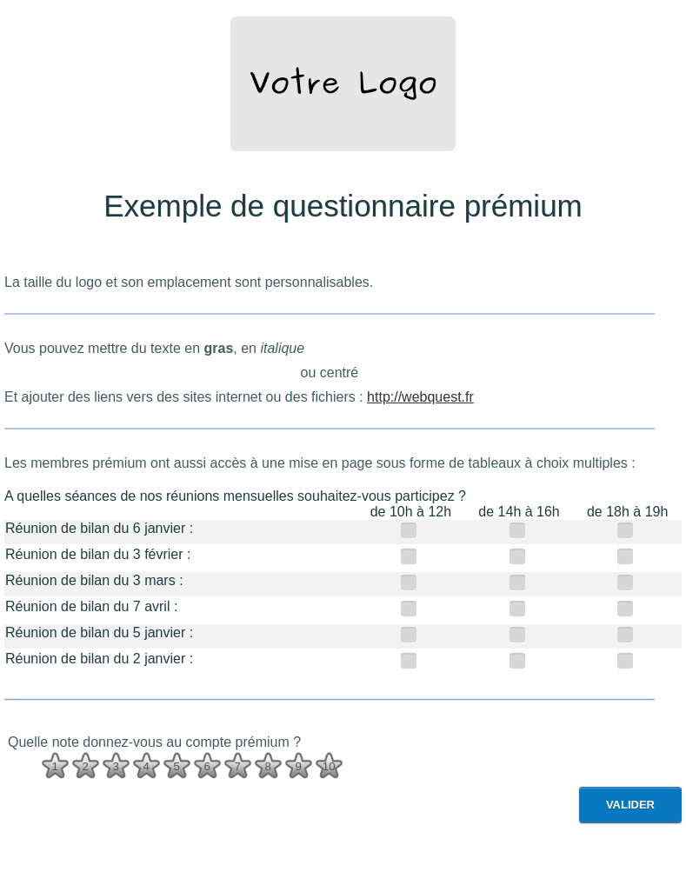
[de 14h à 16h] (519, 530)
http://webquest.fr (420, 396)
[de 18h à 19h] (627, 530)
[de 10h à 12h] (411, 530)
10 (329, 766)
